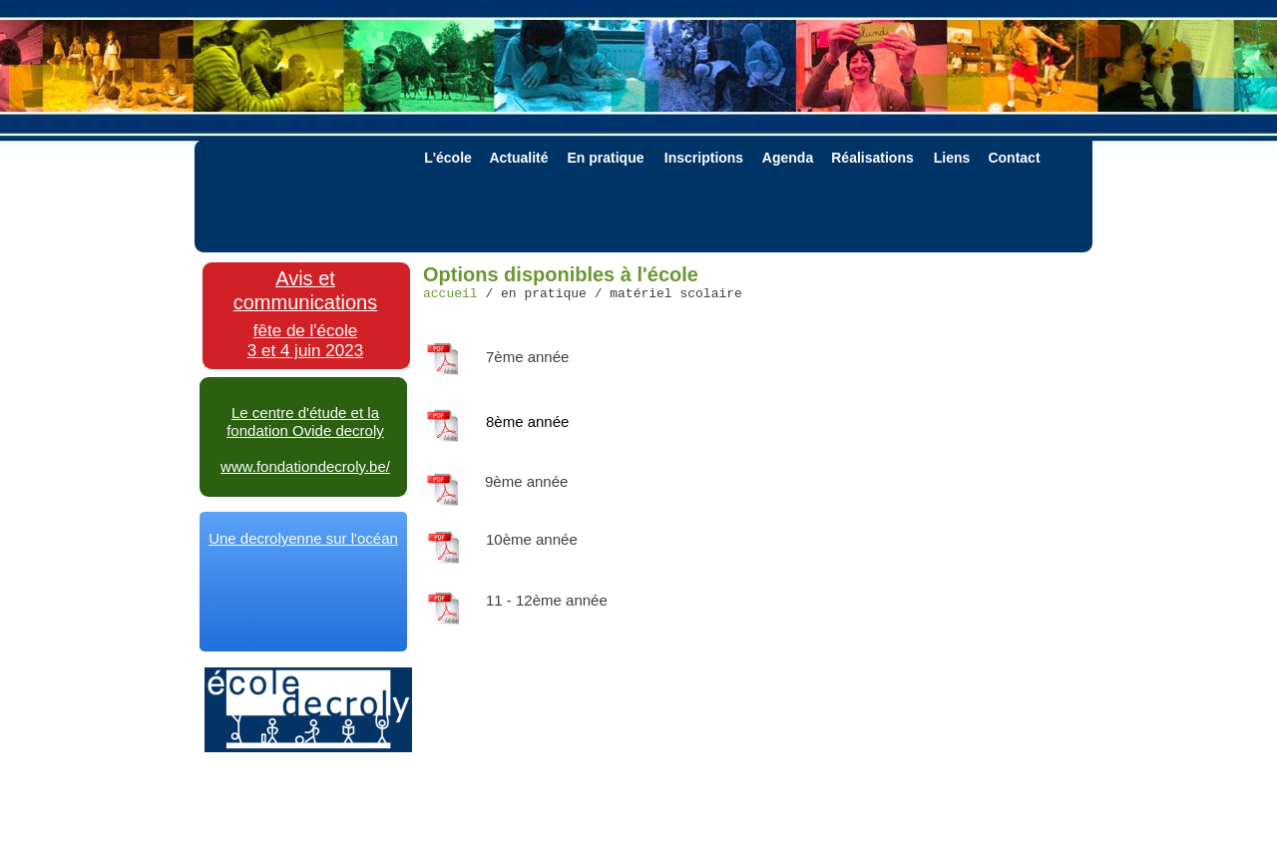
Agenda (787, 158)
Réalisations (872, 158)
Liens (952, 158)
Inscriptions (703, 158)
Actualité (518, 158)
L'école (448, 158)
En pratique (605, 158)
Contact (1014, 158)
